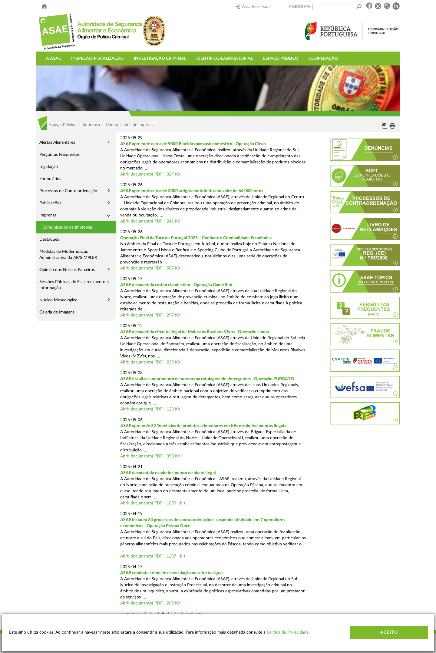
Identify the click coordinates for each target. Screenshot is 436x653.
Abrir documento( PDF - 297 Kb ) (151, 315)
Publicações (50, 203)
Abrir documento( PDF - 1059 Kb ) (152, 503)
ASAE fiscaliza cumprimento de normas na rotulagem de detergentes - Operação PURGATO (207, 379)
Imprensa (48, 215)
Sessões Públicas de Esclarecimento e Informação (74, 285)
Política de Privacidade (288, 632)
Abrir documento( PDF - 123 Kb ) (151, 409)
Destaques (49, 239)
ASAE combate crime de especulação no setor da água (171, 573)
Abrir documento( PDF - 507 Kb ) (151, 268)
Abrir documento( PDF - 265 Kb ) (151, 603)
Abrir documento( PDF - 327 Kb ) (151, 174)
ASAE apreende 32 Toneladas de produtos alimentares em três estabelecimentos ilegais (203, 426)
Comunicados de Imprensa (67, 227)
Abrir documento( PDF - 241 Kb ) (151, 221)
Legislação (48, 167)
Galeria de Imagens (56, 312)
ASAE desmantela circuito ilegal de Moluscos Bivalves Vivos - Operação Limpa (194, 332)
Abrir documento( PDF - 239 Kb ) (151, 362)
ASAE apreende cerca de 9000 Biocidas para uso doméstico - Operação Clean (193, 144)
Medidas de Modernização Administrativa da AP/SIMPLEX (68, 254)
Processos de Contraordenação (68, 191)
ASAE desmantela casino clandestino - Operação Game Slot (176, 285)
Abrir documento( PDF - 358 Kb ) (151, 456)
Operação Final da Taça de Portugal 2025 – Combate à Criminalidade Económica (196, 238)
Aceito (389, 632)
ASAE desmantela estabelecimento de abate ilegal (168, 473)
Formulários (50, 179)
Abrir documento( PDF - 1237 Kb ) (152, 556)
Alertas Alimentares (57, 142)
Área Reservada (253, 7)
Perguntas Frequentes (59, 154)
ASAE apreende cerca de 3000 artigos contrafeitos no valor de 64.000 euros (191, 191)
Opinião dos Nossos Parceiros (67, 270)
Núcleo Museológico (58, 300)
